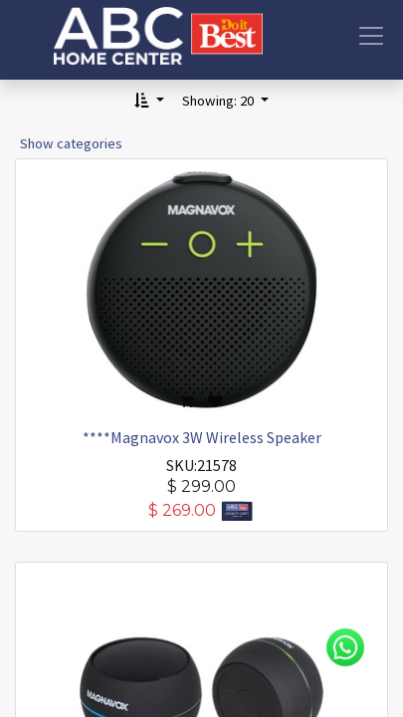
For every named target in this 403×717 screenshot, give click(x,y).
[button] (149, 102)
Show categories (71, 143)
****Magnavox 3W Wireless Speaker (202, 437)
